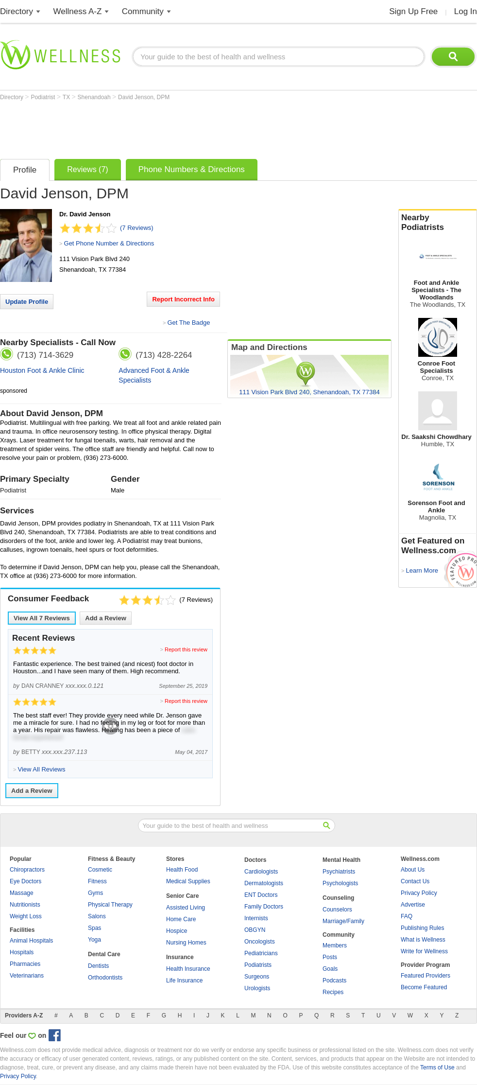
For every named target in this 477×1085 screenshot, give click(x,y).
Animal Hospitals (31, 940)
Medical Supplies (188, 881)
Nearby (437, 222)
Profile (24, 170)
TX (67, 97)
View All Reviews (42, 618)
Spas (94, 928)
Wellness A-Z (77, 11)
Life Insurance (184, 980)
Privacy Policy (419, 893)
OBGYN (254, 930)
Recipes (333, 992)
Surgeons (256, 976)
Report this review (186, 649)
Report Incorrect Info (183, 299)
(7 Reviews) (136, 227)
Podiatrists (258, 965)
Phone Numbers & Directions (191, 169)
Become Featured (424, 987)
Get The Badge (188, 322)
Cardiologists (261, 871)
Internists (256, 918)
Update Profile (26, 301)
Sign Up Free (413, 11)
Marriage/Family (343, 921)
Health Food (182, 869)
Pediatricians (261, 953)
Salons (97, 916)
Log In (465, 11)
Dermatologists (263, 883)
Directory (16, 11)
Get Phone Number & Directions (109, 243)
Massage (22, 893)
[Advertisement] (177, 127)
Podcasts (334, 980)
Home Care (181, 919)
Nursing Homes (186, 942)
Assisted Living (185, 907)
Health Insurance (188, 968)
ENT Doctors (260, 895)
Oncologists (259, 941)
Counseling (338, 897)
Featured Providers (425, 975)
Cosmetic (100, 869)
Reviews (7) (87, 169)
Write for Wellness (424, 951)
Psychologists (340, 883)
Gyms (95, 893)
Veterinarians (27, 975)
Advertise (413, 904)
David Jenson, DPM (144, 97)
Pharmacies (25, 964)
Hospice (176, 931)
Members (335, 945)
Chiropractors (27, 869)
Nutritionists (25, 904)
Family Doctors (263, 906)
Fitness (97, 881)
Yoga (94, 939)
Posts (330, 957)
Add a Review (105, 618)
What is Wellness (423, 939)
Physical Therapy (110, 904)
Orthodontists (105, 977)
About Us (413, 869)
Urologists (257, 988)
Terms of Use (437, 1067)
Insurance (180, 957)
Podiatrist (43, 97)
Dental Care (104, 954)
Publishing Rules (422, 928)
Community (143, 11)
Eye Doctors (25, 881)
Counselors (337, 909)
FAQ (406, 916)
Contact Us (415, 881)
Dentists (98, 965)
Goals (330, 968)
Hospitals (22, 952)
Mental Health (341, 860)
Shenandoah (95, 97)
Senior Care (182, 895)
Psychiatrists (339, 871)
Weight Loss (26, 916)
